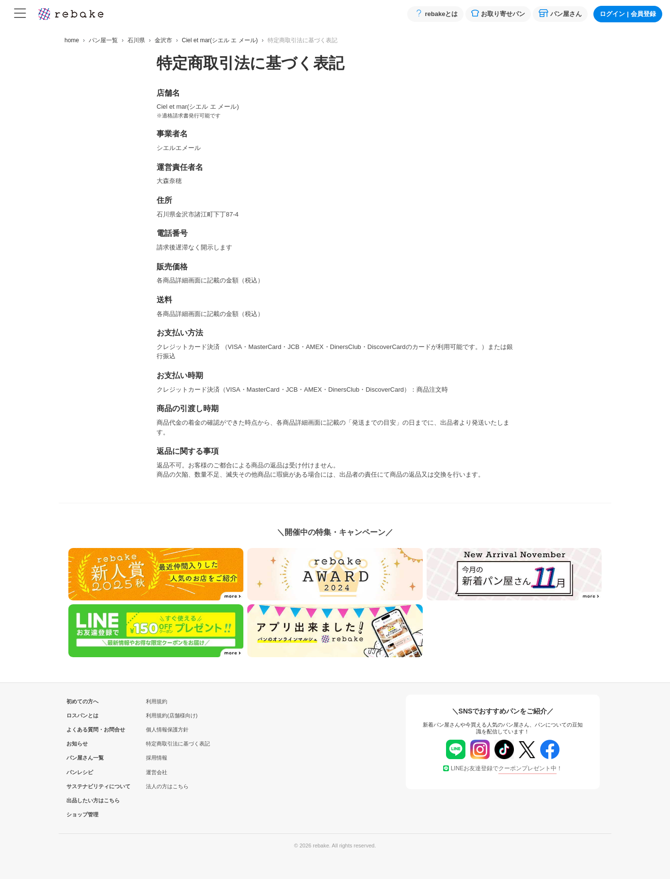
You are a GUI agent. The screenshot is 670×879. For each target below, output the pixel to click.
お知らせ (77, 743)
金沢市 (163, 40)
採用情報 (156, 758)
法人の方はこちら (167, 786)
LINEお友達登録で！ (503, 768)
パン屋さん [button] (560, 13)
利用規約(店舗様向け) (171, 715)
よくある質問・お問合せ (82, 729)
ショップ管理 (82, 814)
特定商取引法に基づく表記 (178, 743)
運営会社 (156, 772)
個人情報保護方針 (167, 729)
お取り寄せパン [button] (498, 13)
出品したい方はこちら (82, 800)
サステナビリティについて (82, 786)
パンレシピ (79, 772)
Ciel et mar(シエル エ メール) (220, 40)
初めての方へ (82, 701)
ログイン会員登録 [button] (628, 13)
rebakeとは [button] (435, 13)
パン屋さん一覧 (82, 758)
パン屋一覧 (103, 40)
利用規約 (156, 701)
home (71, 40)
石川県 (136, 40)
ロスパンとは (82, 715)
